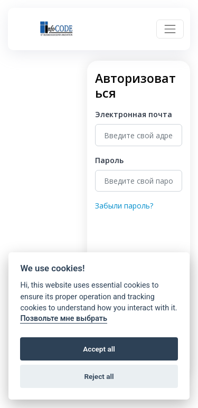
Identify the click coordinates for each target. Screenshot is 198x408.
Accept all (99, 349)
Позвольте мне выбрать (63, 318)
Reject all (99, 376)
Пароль (109, 160)
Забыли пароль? (124, 206)
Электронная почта (133, 114)
